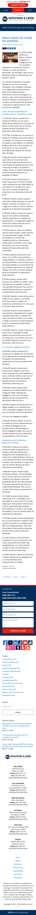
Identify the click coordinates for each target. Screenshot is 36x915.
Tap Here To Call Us (18, 5)
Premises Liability (10, 662)
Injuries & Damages (11, 668)
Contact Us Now (18, 631)
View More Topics (8, 695)
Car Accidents (9, 659)
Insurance (7, 677)
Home (6, 10)
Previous (6, 576)
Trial (5, 674)
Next (23, 576)
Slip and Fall (8, 686)
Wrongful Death (9, 680)
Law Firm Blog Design (18, 912)
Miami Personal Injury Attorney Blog (18, 18)
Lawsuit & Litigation (11, 671)
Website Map (18, 871)
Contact (18, 10)
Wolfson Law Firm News (12, 692)
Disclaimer (18, 864)
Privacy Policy (18, 868)
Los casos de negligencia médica (16, 347)
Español (11, 566)
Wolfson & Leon (27, 904)
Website (18, 861)
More (30, 10)
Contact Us (18, 874)
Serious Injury (9, 689)
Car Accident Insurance (12, 683)
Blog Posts (18, 878)
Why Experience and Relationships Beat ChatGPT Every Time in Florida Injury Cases (17, 726)
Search (18, 712)
